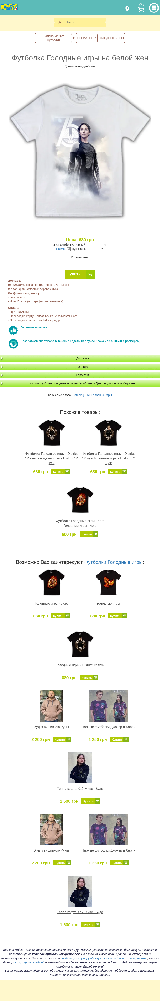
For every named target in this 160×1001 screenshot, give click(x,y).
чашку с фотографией (29, 962)
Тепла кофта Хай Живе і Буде (80, 788)
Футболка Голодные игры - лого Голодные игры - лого (80, 523)
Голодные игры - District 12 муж (80, 665)
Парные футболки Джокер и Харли (108, 727)
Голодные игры (101, 395)
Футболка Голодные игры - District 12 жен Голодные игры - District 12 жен (51, 458)
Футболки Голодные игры (113, 562)
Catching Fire (81, 395)
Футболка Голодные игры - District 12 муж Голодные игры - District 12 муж (108, 458)
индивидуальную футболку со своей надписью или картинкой (105, 958)
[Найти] (59, 23)
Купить (74, 274)
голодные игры (108, 603)
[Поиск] (86, 22)
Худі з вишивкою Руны (51, 727)
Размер (63, 249)
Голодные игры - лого (51, 603)
